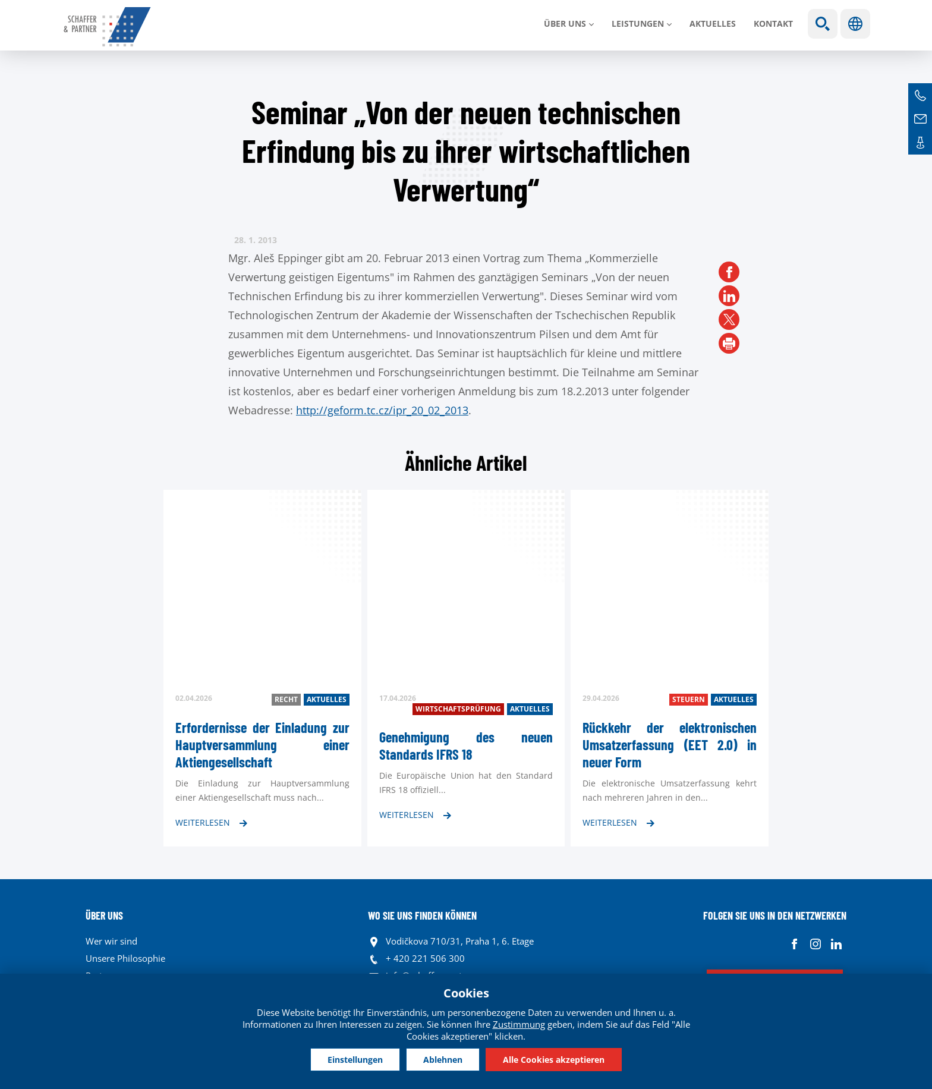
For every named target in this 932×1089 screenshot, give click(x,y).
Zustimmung (519, 1024)
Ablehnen (442, 1059)
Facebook (794, 944)
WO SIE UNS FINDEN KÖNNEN (422, 915)
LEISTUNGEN (638, 23)
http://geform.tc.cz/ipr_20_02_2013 (382, 410)
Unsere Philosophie (125, 958)
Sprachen (855, 24)
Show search (822, 24)
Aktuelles (712, 23)
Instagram (815, 944)
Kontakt (773, 23)
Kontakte (920, 143)
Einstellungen (352, 1059)
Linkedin (836, 944)
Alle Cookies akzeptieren (556, 1059)
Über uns (565, 23)
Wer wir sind (111, 941)
